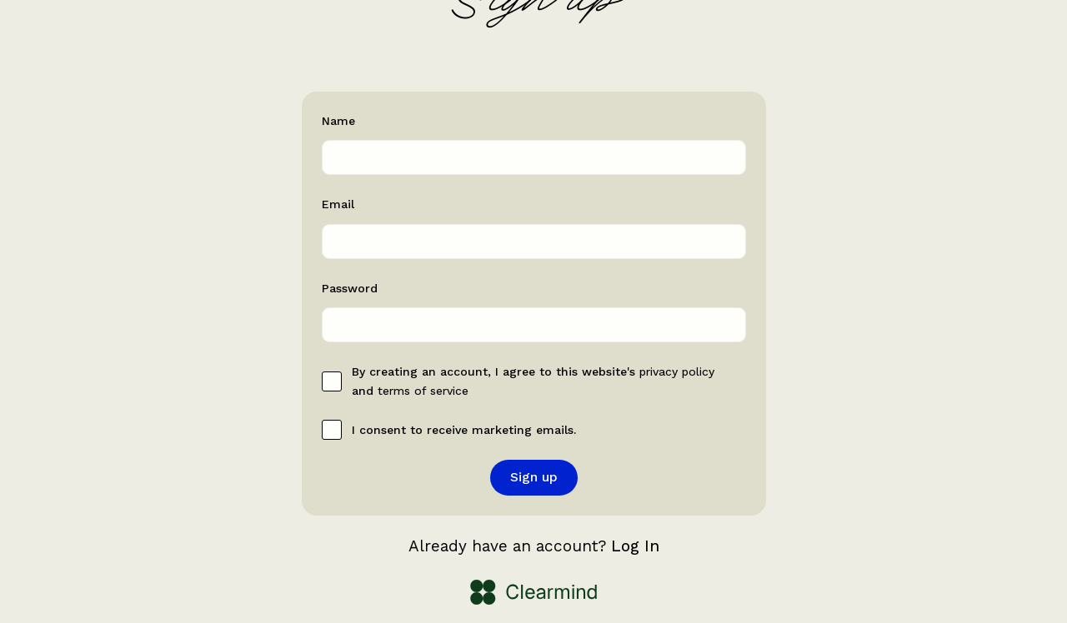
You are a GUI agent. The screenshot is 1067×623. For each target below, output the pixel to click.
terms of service (423, 390)
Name (338, 120)
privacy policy (676, 371)
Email (338, 204)
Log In (635, 546)
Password (350, 288)
